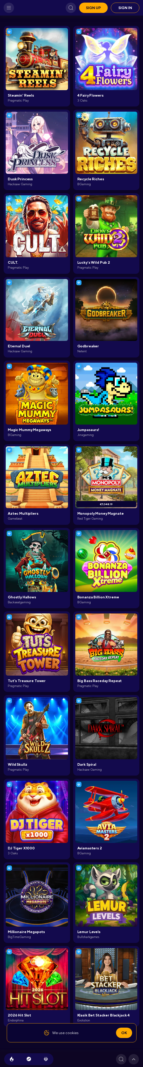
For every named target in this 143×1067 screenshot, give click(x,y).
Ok (124, 1033)
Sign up (93, 8)
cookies (72, 1033)
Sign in (125, 8)
